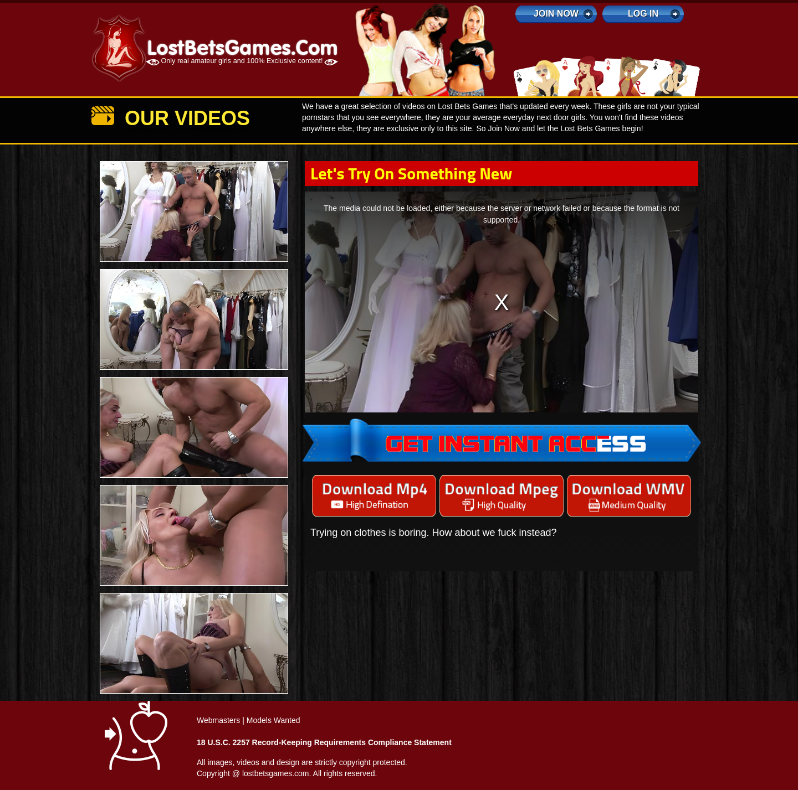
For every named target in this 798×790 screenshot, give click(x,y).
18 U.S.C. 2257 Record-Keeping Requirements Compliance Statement (324, 742)
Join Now (556, 13)
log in (643, 13)
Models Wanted (273, 720)
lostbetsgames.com (275, 773)
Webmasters (218, 720)
